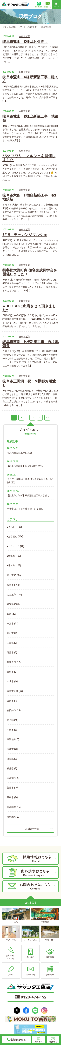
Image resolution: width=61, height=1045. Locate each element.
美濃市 (10, 787)
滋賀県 (10, 758)
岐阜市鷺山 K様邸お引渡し (25, 42)
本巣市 (10, 729)
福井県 (10, 768)
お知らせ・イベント (11, 953)
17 (32, 417)
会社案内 (30, 953)
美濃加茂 (11, 778)
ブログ (11, 971)
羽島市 (10, 797)
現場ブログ (32, 27)
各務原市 (11, 662)
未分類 (10, 720)
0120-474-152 (31, 997)
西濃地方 (11, 807)
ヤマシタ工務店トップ (12, 27)
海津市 (10, 749)
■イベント (12, 527)
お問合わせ (30, 971)
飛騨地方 (11, 816)
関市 (9, 613)
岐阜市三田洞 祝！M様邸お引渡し (29, 383)
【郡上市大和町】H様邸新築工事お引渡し (28, 495)
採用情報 (50, 953)
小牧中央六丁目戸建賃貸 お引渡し (25, 508)
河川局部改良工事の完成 (19, 452)
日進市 (10, 700)
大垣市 (10, 672)
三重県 (10, 643)
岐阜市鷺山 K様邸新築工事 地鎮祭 (30, 118)
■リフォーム (13, 546)
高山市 (10, 633)
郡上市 (10, 575)
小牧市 (10, 681)
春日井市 (11, 710)
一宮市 (10, 623)
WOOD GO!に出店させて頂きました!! (29, 308)
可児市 (10, 652)
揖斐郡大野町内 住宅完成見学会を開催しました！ (29, 272)
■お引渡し (12, 536)
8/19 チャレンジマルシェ (24, 235)
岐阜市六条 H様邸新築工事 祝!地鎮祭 (29, 197)
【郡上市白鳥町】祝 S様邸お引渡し (25, 466)
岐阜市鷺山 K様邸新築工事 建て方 (30, 79)
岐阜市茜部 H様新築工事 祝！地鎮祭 (30, 344)
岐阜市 (10, 585)
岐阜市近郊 (24, 36)
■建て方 (11, 565)
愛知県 (10, 604)
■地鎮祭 (11, 556)
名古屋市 (11, 594)
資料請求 (50, 971)
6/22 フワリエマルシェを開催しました (28, 158)
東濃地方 (11, 739)
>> (47, 417)
